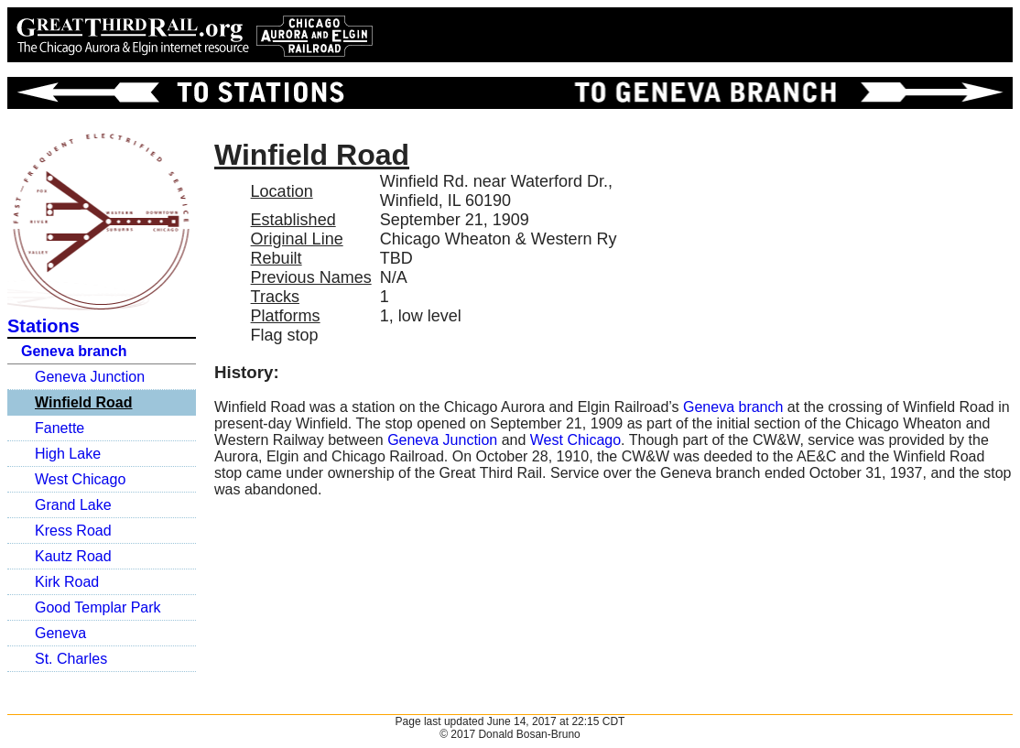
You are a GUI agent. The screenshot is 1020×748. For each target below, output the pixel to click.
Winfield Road (84, 402)
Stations (43, 326)
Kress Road (73, 530)
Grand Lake (73, 505)
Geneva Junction (90, 377)
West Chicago (80, 479)
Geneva (60, 633)
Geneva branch (74, 351)
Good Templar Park (98, 607)
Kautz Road (73, 556)
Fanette (59, 428)
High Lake (68, 453)
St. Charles (71, 659)
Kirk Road (67, 582)
